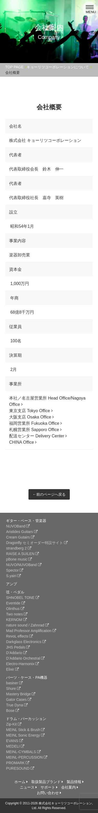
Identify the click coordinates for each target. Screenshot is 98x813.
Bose (12, 710)
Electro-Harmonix (22, 664)
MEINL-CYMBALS (23, 752)
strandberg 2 (18, 548)
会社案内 (69, 787)
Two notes (16, 614)
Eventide (15, 603)
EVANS (14, 741)
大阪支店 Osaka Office (31, 417)
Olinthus (15, 609)
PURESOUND (20, 768)
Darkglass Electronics (26, 642)
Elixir (12, 669)
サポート (49, 787)
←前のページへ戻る (49, 494)
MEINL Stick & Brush (25, 730)
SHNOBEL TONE (22, 597)
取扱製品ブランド (47, 782)
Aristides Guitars (22, 532)
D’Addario (16, 653)
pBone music (19, 559)
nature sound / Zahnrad (27, 625)
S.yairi (13, 576)
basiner (14, 683)
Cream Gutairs (20, 537)
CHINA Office (23, 442)
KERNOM (16, 620)
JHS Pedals (18, 647)
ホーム (21, 782)
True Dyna (17, 705)
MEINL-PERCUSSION (26, 757)
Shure (13, 688)
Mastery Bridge (20, 694)
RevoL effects (19, 636)
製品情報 (75, 782)
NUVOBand (18, 526)
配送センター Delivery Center (38, 436)
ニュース (28, 787)
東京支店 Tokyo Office (31, 410)
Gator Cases (18, 699)
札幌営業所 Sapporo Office (35, 429)
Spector (14, 570)
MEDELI (15, 746)
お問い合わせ (49, 793)
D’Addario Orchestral (25, 658)
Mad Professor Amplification (31, 631)
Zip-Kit (13, 724)
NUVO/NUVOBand (23, 565)
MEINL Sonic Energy (25, 735)
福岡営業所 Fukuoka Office (35, 423)
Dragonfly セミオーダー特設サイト (37, 543)
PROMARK (17, 763)
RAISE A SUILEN (22, 554)
